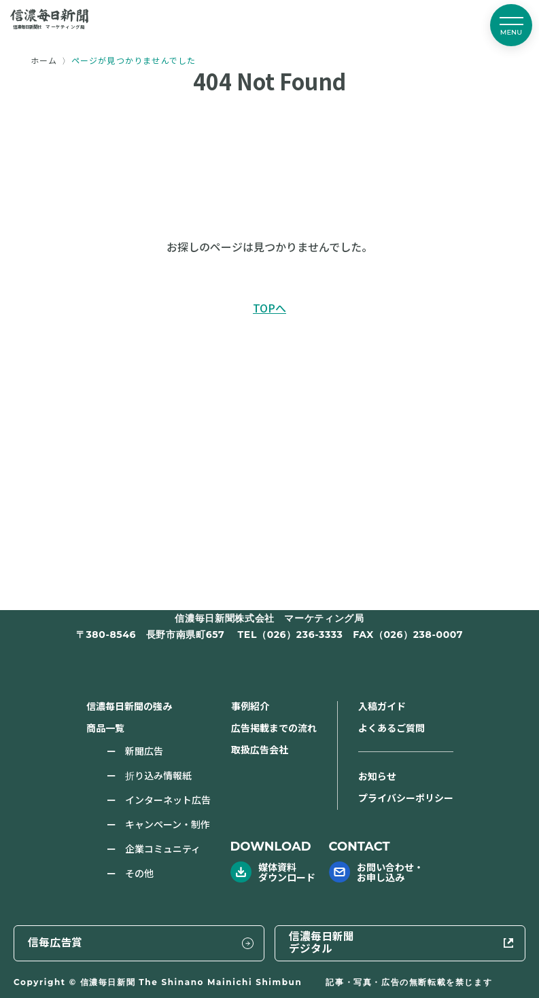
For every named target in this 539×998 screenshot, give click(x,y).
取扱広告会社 (259, 749)
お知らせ (377, 776)
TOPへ (269, 308)
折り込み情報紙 (158, 775)
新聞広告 (144, 751)
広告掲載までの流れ (274, 727)
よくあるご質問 (391, 727)
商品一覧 (105, 727)
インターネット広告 (168, 799)
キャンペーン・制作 (167, 824)
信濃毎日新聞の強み (129, 706)
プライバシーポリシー (405, 797)
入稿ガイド (382, 706)
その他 (139, 873)
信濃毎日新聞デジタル (436, 942)
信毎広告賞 (285, 941)
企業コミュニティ (163, 848)
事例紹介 (250, 706)
